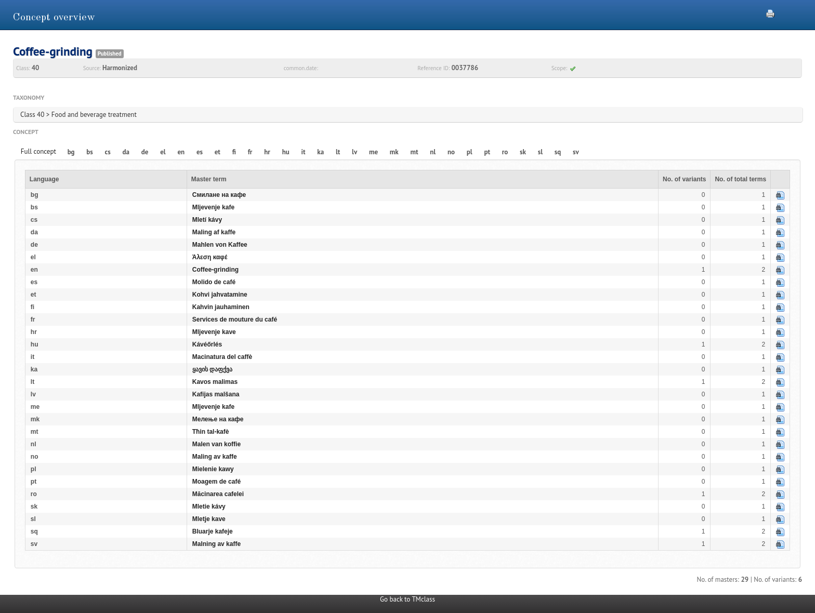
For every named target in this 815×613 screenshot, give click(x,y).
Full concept (38, 151)
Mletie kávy (209, 506)
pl (469, 152)
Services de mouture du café (234, 319)
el (162, 152)
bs (89, 152)
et (217, 152)
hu (286, 152)
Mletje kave (209, 519)
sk (523, 152)
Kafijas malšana (216, 394)
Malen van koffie (216, 444)
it (303, 152)
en (181, 152)
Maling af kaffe (213, 232)
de (145, 152)
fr (250, 152)
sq (558, 152)
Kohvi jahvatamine (219, 294)
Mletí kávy (207, 219)
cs (108, 152)
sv (576, 152)
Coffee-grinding (215, 269)
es (199, 152)
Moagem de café (216, 481)
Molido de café (213, 282)
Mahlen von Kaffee (219, 244)
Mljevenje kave (214, 332)
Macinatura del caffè (222, 357)
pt (487, 152)
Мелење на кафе (218, 419)
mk (394, 152)
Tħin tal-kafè (210, 431)
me (373, 152)
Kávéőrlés (207, 344)
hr (267, 152)
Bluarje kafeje (212, 531)
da (126, 152)
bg (71, 152)
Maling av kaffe (214, 456)
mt (414, 152)
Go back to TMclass (407, 599)
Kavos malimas (215, 381)
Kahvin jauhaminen (220, 307)
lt (338, 152)
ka (320, 152)
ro (505, 152)
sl (540, 152)
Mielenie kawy (213, 469)
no (451, 152)
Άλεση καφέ (210, 257)
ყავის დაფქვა (212, 369)
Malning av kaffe (216, 544)
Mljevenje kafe (213, 207)
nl (433, 152)
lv (354, 152)
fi (234, 152)
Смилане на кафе (219, 194)
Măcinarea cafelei (218, 494)
